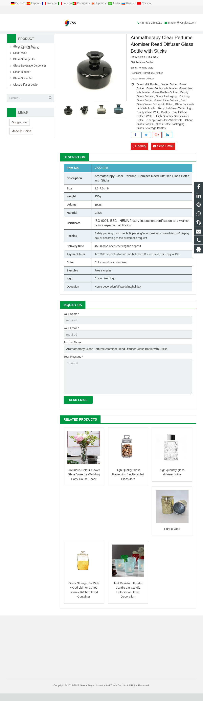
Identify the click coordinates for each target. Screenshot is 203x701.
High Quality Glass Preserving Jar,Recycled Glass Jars (128, 482)
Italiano (65, 3)
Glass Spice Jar (23, 90)
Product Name (72, 352)
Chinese (144, 3)
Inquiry (139, 157)
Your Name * (71, 325)
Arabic (114, 3)
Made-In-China (21, 142)
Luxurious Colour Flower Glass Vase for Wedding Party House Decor (84, 482)
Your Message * (73, 366)
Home (53, 35)
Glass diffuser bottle (88, 35)
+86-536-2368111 (21, 10)
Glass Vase (20, 64)
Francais (50, 3)
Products (67, 35)
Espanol (34, 3)
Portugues (81, 3)
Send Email (163, 157)
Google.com (19, 133)
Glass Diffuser (22, 83)
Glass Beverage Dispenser (29, 77)
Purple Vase (172, 536)
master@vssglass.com (52, 10)
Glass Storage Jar (24, 70)
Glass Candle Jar (23, 58)
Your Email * (71, 339)
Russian (129, 3)
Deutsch (18, 3)
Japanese (99, 3)
